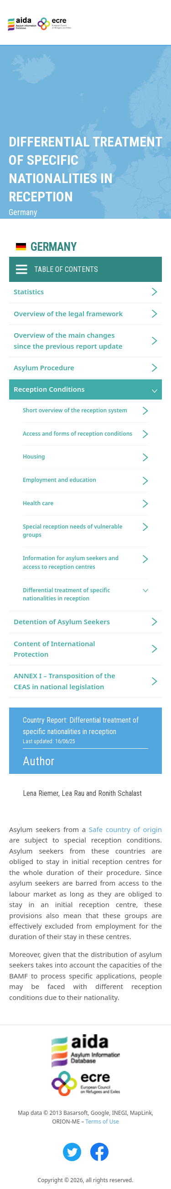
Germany (54, 247)
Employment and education (59, 480)
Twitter (72, 1152)
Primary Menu (156, 23)
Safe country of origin (125, 829)
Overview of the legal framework (68, 313)
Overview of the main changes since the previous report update (68, 340)
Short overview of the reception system (75, 410)
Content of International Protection (54, 649)
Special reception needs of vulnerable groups (73, 531)
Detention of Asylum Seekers (62, 621)
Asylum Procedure (44, 367)
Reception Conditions (49, 389)
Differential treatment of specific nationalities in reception (66, 594)
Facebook (99, 1152)
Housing (34, 456)
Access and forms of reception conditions (77, 434)
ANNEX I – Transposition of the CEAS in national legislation (64, 681)
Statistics (29, 291)
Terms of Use (102, 1121)
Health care (38, 503)
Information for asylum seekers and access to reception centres (71, 562)
